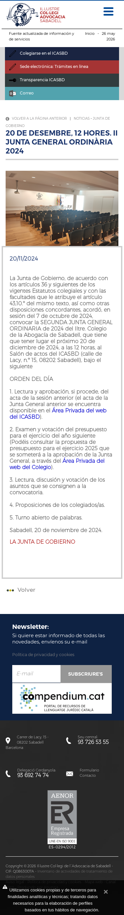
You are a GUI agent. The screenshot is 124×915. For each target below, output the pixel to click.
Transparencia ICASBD (37, 79)
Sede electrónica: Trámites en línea (48, 66)
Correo (21, 93)
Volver (20, 589)
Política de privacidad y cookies (43, 654)
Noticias (82, 118)
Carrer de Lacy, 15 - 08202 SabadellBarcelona (27, 742)
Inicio (90, 33)
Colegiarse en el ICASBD (38, 53)
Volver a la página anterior (36, 118)
